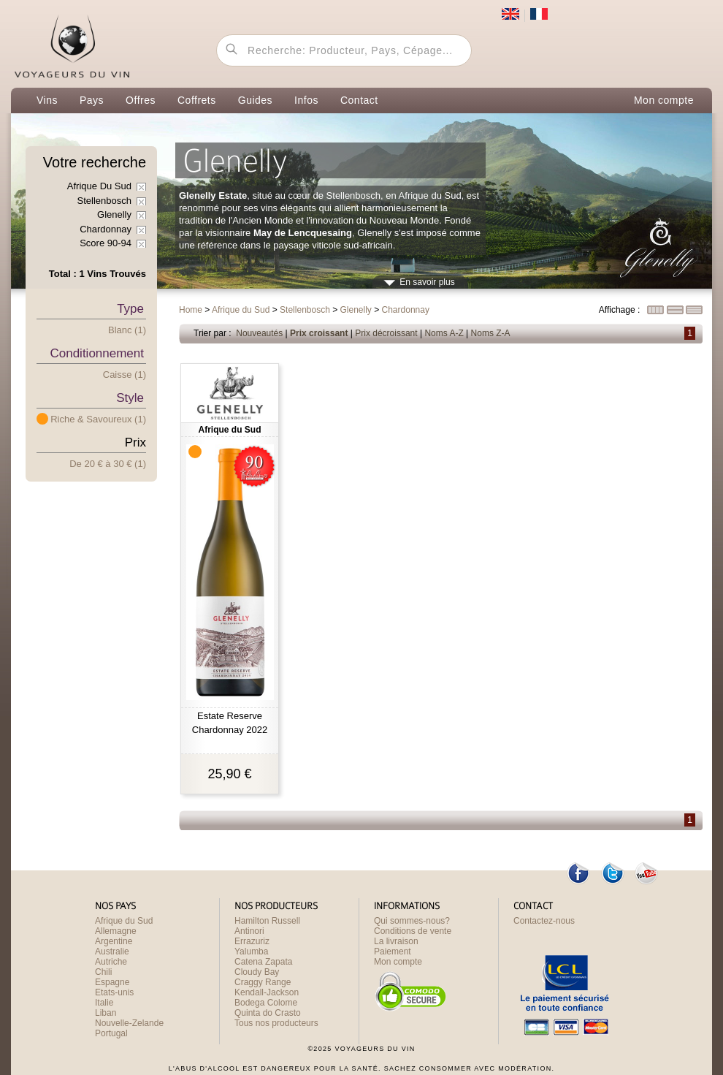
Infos (306, 100)
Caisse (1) (124, 374)
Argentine (113, 941)
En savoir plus (426, 282)
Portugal (111, 1033)
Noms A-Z (443, 333)
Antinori (249, 931)
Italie (104, 1003)
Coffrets (196, 100)
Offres (141, 100)
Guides (255, 100)
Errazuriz (251, 941)
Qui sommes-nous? (412, 921)
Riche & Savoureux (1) (98, 419)
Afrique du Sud (124, 921)
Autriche (111, 962)
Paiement (392, 951)
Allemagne (116, 931)
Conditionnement (97, 353)
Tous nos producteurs (276, 1023)
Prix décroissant (386, 333)
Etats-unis (114, 992)
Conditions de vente (412, 931)
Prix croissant (319, 333)
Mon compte (664, 100)
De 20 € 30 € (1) (107, 463)
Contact (359, 100)
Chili (103, 972)
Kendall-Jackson (266, 992)
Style (130, 398)
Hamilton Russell (267, 921)
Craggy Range (262, 982)
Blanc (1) (127, 329)
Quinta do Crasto (267, 1013)
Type (130, 309)
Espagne (112, 982)
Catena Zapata (263, 962)
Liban (105, 1013)
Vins (47, 100)
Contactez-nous (544, 921)
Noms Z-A (490, 333)
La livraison (396, 941)
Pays (92, 100)
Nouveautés (259, 333)
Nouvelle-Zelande (129, 1023)
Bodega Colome (265, 1003)
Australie (112, 951)
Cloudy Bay (256, 972)
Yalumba (251, 951)
